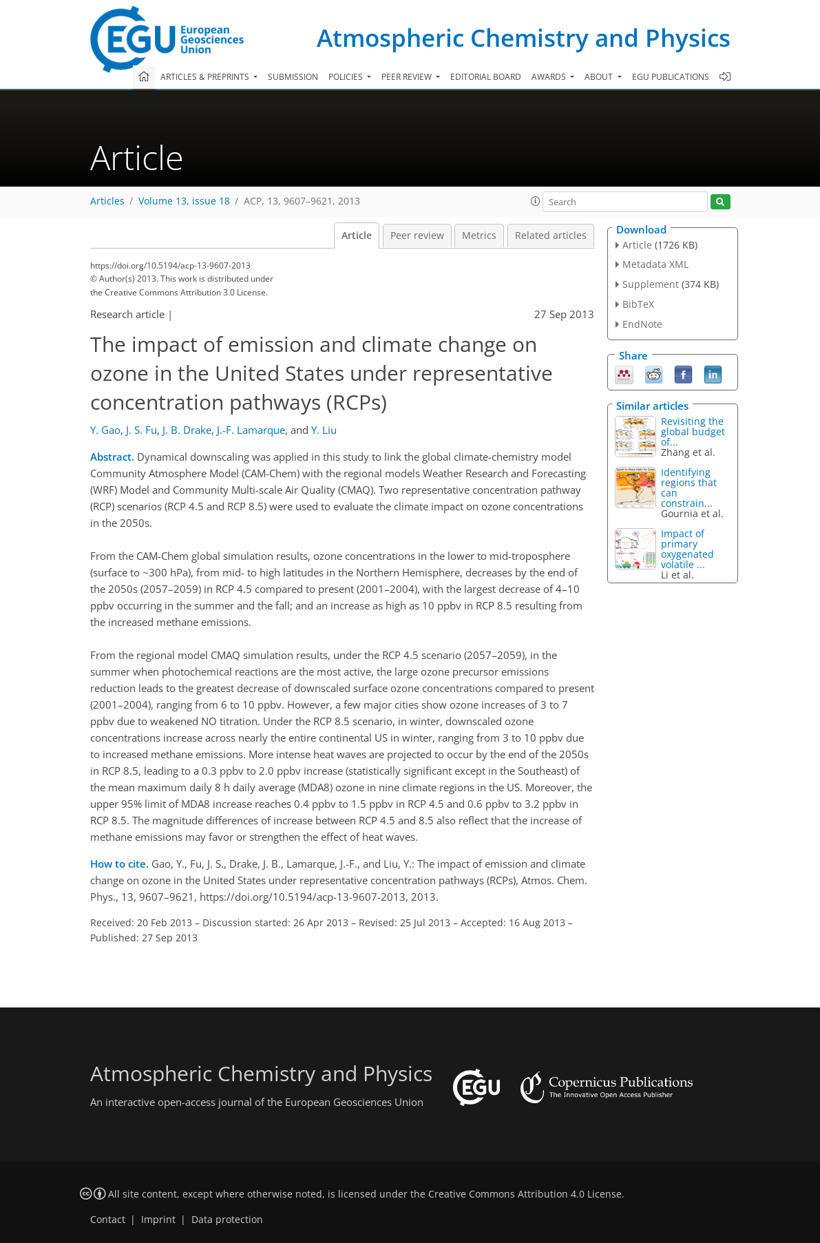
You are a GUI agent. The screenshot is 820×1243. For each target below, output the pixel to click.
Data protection (227, 1219)
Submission (293, 77)
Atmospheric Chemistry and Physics (523, 37)
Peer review (417, 235)
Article (356, 235)
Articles (107, 201)
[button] (535, 201)
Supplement (650, 284)
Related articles (551, 235)
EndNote (642, 324)
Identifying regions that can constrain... (689, 488)
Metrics (479, 235)
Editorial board (485, 77)
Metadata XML (655, 264)
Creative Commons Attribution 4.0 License (525, 1194)
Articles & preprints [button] (205, 77)
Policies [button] (346, 77)
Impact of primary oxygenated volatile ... (687, 549)
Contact (107, 1219)
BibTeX (638, 304)
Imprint (158, 1219)
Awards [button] (550, 77)
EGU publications (670, 77)
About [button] (600, 77)
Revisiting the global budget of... (693, 431)
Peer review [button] (407, 77)
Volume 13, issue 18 (184, 201)
